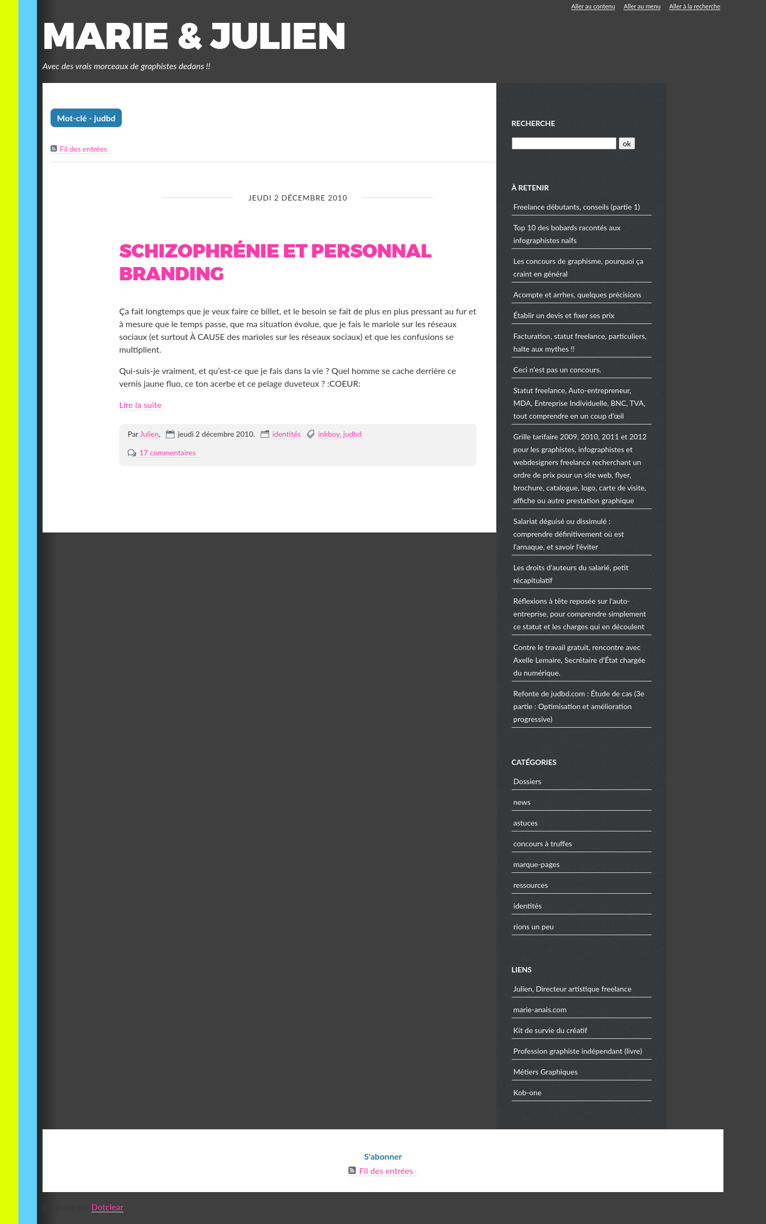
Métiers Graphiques (603, 1073)
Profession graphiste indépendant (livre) (635, 1053)
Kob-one (585, 1094)
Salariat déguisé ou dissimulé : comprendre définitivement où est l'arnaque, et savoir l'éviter (626, 536)
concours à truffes (600, 845)
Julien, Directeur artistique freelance (630, 990)
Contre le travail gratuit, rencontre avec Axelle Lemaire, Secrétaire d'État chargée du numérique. (637, 662)
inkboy (329, 435)
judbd (352, 435)
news (579, 804)
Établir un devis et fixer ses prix (621, 317)
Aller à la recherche (693, 6)
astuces (583, 824)
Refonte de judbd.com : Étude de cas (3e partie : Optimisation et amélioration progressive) (636, 708)
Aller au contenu (588, 6)
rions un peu (591, 928)
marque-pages (594, 866)
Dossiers (585, 783)
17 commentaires (167, 454)
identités (286, 435)
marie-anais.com (598, 1011)
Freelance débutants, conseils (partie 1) (634, 208)
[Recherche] (621, 145)
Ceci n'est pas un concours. (615, 371)
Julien (149, 435)
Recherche (591, 125)
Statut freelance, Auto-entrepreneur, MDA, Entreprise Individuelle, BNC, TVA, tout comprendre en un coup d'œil (637, 405)
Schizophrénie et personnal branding (275, 265)
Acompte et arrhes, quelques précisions (635, 296)
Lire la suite (140, 407)
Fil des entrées (83, 151)
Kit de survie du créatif (608, 1032)
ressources (588, 887)
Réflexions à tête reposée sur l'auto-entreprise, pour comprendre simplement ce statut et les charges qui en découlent (637, 615)
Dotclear (107, 1209)
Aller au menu (639, 6)
